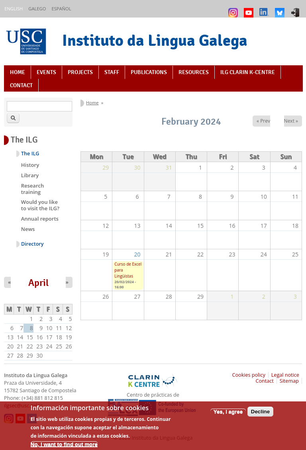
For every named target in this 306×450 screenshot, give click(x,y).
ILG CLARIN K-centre (247, 72)
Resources (193, 72)
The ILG (30, 153)
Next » (291, 120)
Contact (21, 85)
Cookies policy (248, 375)
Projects (80, 72)
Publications (149, 72)
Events (46, 72)
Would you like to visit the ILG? (40, 205)
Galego (37, 9)
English (13, 9)
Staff (111, 72)
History (30, 164)
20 (137, 254)
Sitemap (289, 381)
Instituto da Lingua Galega (154, 40)
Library (30, 175)
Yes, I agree (228, 416)
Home (17, 72)
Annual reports (40, 218)
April (38, 282)
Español (61, 9)
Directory (32, 244)
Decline (260, 416)
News (28, 229)
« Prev (263, 120)
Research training (32, 189)
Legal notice (285, 375)
